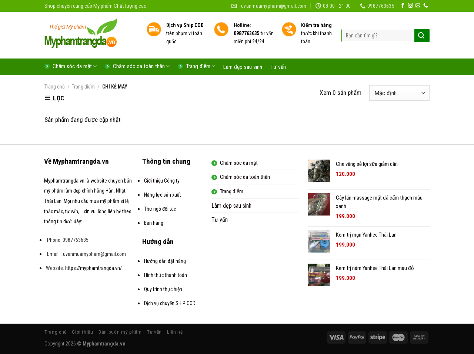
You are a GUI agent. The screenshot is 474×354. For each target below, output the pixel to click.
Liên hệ (175, 332)
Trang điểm (83, 87)
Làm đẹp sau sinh (242, 67)
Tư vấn (278, 67)
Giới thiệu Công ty (162, 181)
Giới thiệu (82, 332)
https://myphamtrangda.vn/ (93, 268)
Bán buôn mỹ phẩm (120, 332)
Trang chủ (54, 87)
